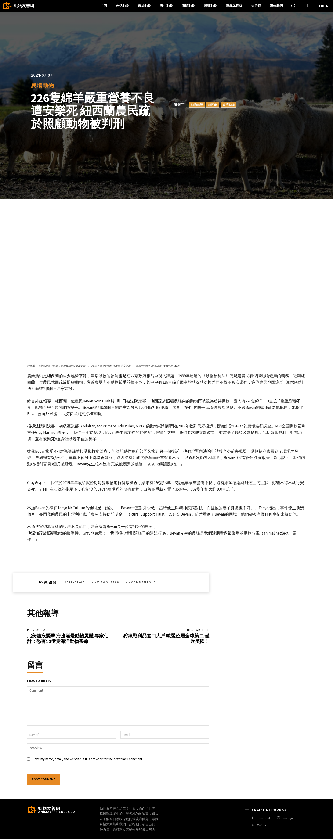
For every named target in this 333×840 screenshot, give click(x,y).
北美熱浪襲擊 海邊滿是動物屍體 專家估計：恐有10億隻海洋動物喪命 (68, 639)
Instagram (289, 819)
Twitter (261, 826)
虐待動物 (228, 105)
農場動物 (42, 85)
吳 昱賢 (50, 582)
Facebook (264, 819)
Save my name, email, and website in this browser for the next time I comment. (88, 760)
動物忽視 (197, 105)
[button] (293, 5)
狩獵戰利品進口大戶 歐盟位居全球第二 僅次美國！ (166, 639)
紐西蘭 (212, 105)
